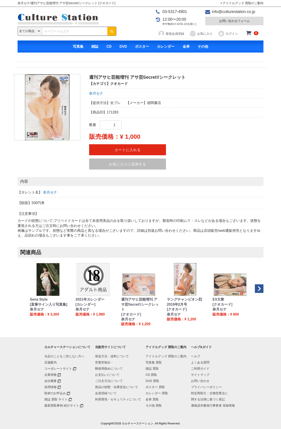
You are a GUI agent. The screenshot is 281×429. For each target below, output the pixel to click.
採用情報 (50, 387)
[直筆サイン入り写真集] (48, 304)
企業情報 (50, 374)
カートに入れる (128, 150)
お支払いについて (107, 374)
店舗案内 (50, 362)
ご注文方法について (109, 381)
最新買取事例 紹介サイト (61, 405)
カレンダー (166, 46)
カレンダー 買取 (157, 393)
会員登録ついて (106, 393)
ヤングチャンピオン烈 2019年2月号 (184, 302)
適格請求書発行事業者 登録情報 (213, 405)
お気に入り (201, 33)
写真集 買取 (154, 362)
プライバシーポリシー (206, 387)
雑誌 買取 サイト (56, 399)
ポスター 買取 (155, 387)
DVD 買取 (152, 381)
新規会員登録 (171, 33)
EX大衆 (218, 299)
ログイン (228, 33)
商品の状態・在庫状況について (116, 387)
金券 (186, 46)
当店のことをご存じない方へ (64, 356)
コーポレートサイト (58, 368)
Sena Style (39, 299)
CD (109, 46)
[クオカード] (131, 314)
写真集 (78, 46)
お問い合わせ (200, 381)
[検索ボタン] (111, 31)
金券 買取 (152, 399)
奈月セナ (96, 93)
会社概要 (50, 381)
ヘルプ (195, 356)
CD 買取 (151, 374)
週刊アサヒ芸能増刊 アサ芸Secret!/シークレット (140, 304)
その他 (203, 46)
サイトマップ (200, 374)
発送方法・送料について (112, 356)
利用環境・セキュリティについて (118, 399)
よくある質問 (200, 362)
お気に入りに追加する (127, 164)
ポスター (142, 46)
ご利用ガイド (200, 368)
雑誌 (94, 46)
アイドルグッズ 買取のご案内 (242, 3)
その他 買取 (154, 405)
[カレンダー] (85, 304)
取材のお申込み (55, 393)
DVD (123, 46)
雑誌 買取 (152, 368)
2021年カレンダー (90, 299)
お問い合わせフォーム (234, 21)
